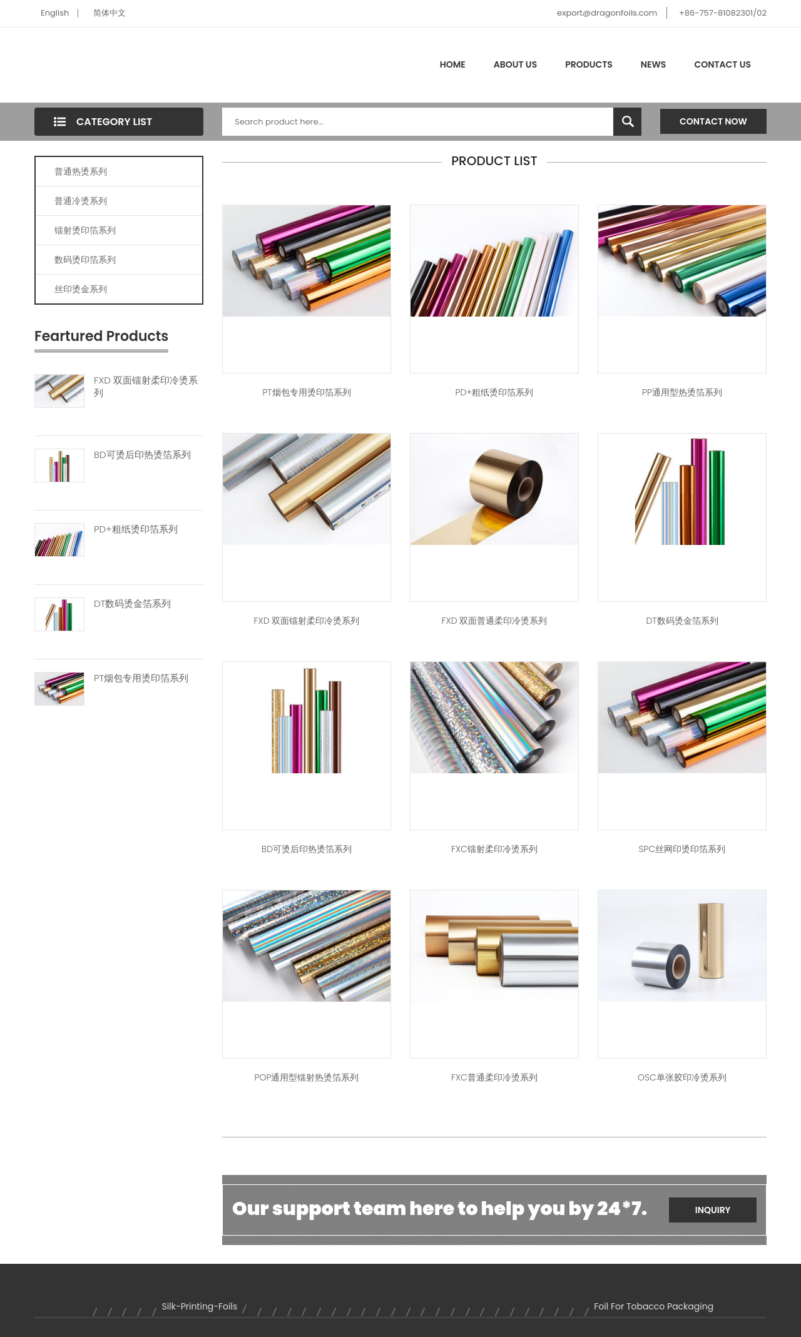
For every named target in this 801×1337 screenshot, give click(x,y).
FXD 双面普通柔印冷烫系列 (495, 620)
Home (453, 64)
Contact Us (722, 64)
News (653, 64)
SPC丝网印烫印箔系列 (682, 849)
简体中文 (109, 13)
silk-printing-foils (200, 1306)
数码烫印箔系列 (85, 259)
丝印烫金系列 (80, 289)
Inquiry (713, 1210)
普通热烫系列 (80, 171)
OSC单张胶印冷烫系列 (682, 1077)
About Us (515, 64)
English (55, 13)
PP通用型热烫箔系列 (682, 392)
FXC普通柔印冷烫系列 (494, 1077)
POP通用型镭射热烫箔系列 (307, 1077)
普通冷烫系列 (80, 201)
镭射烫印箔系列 (85, 230)
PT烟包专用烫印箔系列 (141, 678)
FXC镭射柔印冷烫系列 (494, 849)
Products (589, 64)
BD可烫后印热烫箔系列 (142, 455)
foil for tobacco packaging (653, 1306)
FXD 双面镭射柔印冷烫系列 (146, 386)
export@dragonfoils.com (607, 13)
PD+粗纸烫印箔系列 (136, 529)
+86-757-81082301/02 (723, 13)
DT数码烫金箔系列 (132, 603)
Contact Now (713, 121)
